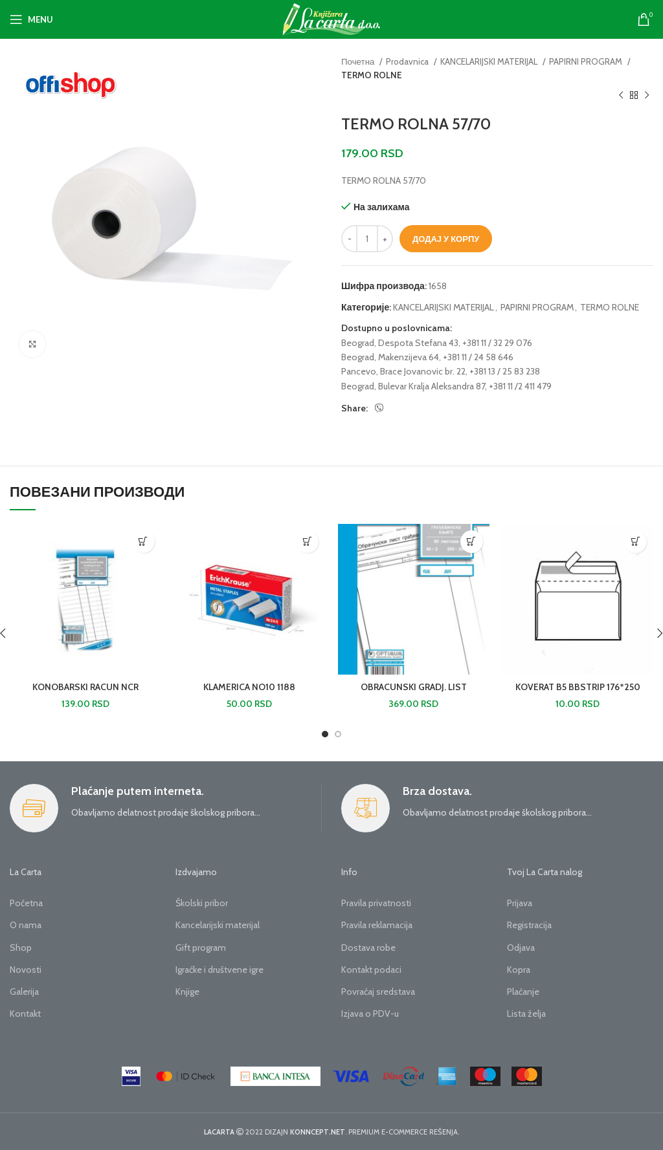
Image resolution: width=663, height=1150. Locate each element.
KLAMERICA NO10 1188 (249, 687)
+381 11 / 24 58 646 (478, 357)
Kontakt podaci (371, 969)
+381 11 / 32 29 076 (497, 343)
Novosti (25, 969)
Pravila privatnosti (376, 903)
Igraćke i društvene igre (219, 969)
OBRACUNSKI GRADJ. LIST (414, 687)
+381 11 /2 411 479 (520, 386)
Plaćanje (523, 991)
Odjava (521, 947)
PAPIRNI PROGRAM (586, 61)
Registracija (529, 925)
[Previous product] (620, 95)
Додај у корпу (445, 238)
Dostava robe (368, 947)
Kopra (518, 969)
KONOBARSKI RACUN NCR (85, 687)
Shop (21, 947)
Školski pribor (201, 903)
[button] (143, 541)
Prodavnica (408, 61)
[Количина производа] (367, 238)
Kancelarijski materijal (217, 925)
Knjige (187, 991)
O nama (25, 925)
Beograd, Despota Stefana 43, (400, 343)
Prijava (519, 903)
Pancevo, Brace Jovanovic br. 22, (404, 371)
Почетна (358, 61)
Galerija (24, 991)
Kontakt (25, 1013)
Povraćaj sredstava (378, 991)
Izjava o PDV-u (370, 1013)
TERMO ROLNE (371, 75)
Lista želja (526, 1013)
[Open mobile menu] (31, 19)
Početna (26, 903)
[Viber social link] (379, 408)
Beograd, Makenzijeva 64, (391, 357)
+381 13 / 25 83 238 (504, 371)
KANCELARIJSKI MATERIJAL (489, 61)
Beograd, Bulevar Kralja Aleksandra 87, (414, 386)
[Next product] (646, 95)
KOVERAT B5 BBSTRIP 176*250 (577, 687)
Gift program (200, 947)
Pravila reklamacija (376, 925)
